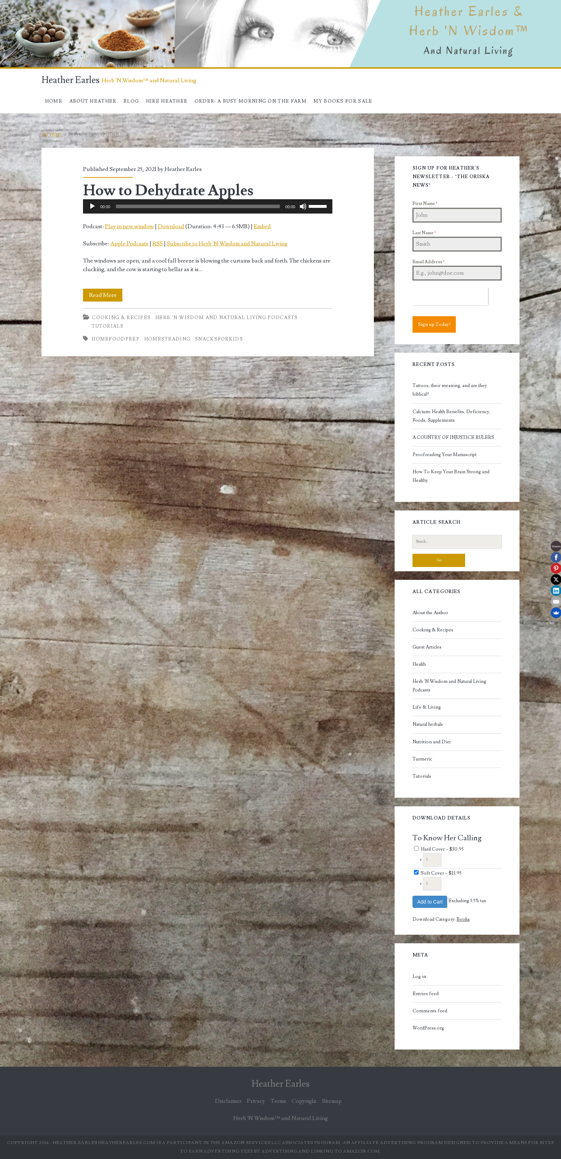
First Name (425, 203)
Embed (262, 226)
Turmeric (422, 759)
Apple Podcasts (129, 243)
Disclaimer (228, 1101)
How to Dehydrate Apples (168, 190)
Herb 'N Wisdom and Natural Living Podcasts (226, 318)
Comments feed (430, 1011)
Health (419, 664)
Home (53, 101)
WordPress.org (428, 1028)
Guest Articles (427, 647)
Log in (419, 976)
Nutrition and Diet (432, 742)
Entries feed (426, 994)
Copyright (304, 1101)
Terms (278, 1101)
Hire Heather (167, 101)
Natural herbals (428, 724)
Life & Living (427, 707)
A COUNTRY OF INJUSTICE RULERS (453, 437)
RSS (157, 243)
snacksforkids (219, 339)
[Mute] (303, 206)
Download (171, 226)
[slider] (198, 206)
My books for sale (342, 101)
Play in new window (129, 226)
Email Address (428, 262)
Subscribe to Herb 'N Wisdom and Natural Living (227, 243)
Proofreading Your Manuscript (445, 455)
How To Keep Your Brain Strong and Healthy (451, 476)
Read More (106, 295)
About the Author (430, 613)
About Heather (93, 101)
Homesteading (167, 339)
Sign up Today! (434, 324)
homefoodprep (116, 339)
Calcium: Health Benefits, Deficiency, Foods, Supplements (451, 416)
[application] (207, 206)
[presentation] (450, 296)
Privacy (256, 1101)
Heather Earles (70, 80)
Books (463, 919)
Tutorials (107, 326)
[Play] (92, 206)
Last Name (424, 233)
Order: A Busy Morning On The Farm (251, 101)
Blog (131, 101)
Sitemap (332, 1101)
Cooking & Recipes (121, 318)
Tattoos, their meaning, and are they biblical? (450, 390)
